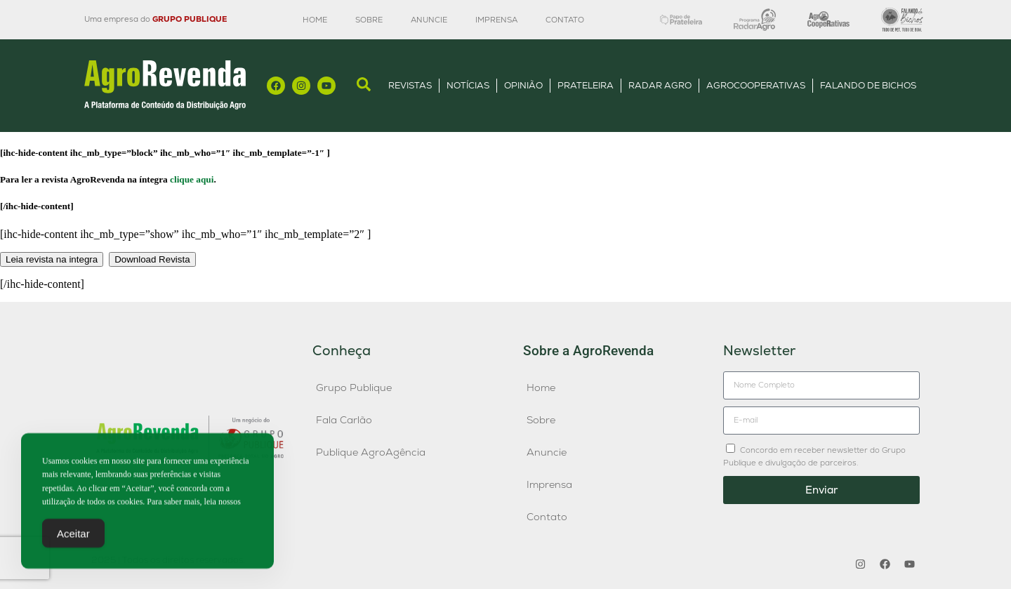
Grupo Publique (354, 387)
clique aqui (191, 179)
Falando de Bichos (868, 85)
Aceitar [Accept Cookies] (73, 537)
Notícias (468, 85)
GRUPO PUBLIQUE (189, 19)
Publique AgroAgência (370, 452)
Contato (565, 20)
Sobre (369, 20)
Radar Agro (660, 85)
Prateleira (585, 85)
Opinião (523, 85)
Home (315, 20)
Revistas (410, 85)
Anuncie (429, 20)
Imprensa (496, 20)
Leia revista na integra (52, 259)
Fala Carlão (344, 419)
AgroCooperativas (755, 85)
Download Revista (152, 259)
